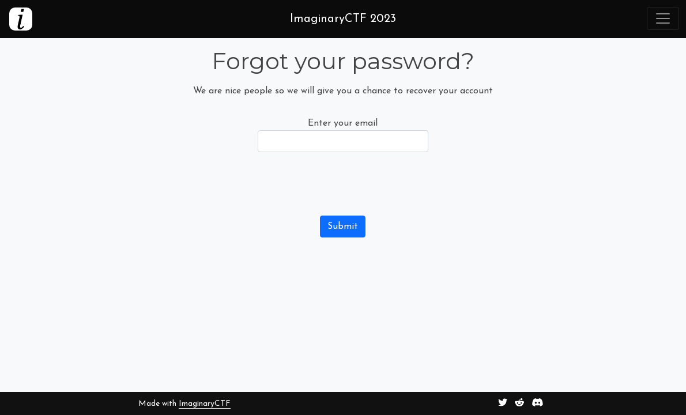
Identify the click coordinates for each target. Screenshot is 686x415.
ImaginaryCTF (205, 403)
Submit (342, 226)
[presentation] (345, 183)
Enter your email (343, 123)
